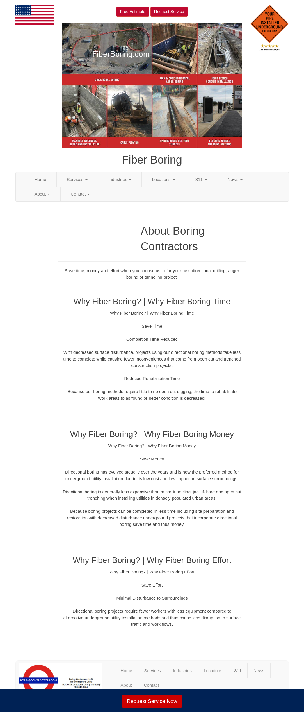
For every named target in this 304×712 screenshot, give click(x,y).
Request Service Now (152, 701)
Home (40, 179)
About (42, 193)
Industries (119, 179)
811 (201, 179)
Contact (80, 193)
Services (77, 179)
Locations (163, 179)
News (235, 179)
